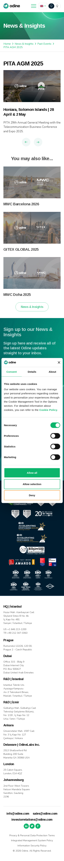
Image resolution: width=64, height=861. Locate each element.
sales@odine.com (45, 813)
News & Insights (24, 44)
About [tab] (52, 371)
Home (7, 44)
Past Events (44, 44)
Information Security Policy (32, 845)
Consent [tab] (11, 371)
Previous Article (26, 142)
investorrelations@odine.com (31, 819)
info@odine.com (17, 813)
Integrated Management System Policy (32, 840)
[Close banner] (59, 362)
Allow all (32, 472)
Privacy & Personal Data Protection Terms (32, 835)
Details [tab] (32, 371)
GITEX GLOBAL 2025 (21, 253)
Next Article (38, 142)
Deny (32, 495)
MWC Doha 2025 (17, 298)
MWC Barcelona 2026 (21, 208)
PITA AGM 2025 (13, 47)
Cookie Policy (48, 409)
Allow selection (32, 483)
